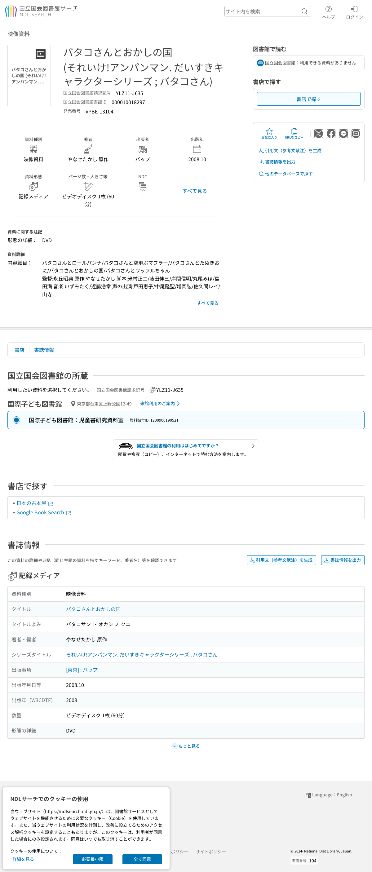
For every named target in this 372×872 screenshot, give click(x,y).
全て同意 (142, 859)
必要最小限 (93, 859)
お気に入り (269, 133)
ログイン (354, 11)
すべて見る (194, 190)
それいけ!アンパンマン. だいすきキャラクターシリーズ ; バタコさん (142, 654)
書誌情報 (44, 349)
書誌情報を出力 (276, 161)
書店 (19, 349)
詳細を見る (23, 859)
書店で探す (308, 99)
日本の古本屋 (35, 503)
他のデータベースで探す (285, 173)
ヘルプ (328, 11)
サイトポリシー (211, 851)
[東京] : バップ (82, 669)
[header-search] (267, 11)
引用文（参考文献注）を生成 (289, 150)
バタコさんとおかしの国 (93, 609)
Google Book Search (44, 512)
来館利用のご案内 (161, 403)
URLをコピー (294, 133)
